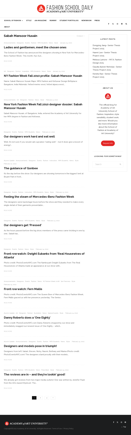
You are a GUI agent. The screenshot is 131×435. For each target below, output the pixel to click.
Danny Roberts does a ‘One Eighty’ (27, 317)
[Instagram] (117, 23)
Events (27, 43)
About (7, 27)
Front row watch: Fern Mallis (23, 289)
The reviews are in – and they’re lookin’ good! (34, 374)
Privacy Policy (69, 429)
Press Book (45, 370)
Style (28, 20)
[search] (120, 164)
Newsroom (86, 20)
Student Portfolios (69, 20)
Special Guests (53, 313)
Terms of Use (57, 429)
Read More (8, 61)
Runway (53, 20)
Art (5, 71)
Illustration (37, 313)
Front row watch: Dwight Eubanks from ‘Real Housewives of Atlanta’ (44, 255)
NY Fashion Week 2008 (51, 281)
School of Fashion (12, 20)
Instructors (53, 160)
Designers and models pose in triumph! (30, 346)
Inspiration (25, 71)
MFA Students (43, 43)
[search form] (105, 164)
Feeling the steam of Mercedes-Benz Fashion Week (39, 196)
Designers (20, 43)
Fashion (33, 43)
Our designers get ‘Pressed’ (23, 225)
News (51, 43)
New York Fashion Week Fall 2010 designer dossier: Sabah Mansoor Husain (43, 106)
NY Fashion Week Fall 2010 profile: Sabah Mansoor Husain (43, 75)
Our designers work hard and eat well (29, 136)
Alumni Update (9, 160)
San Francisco (65, 281)
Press (97, 20)
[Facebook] (109, 23)
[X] (113, 23)
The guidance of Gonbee (21, 168)
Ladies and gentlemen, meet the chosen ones (35, 47)
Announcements (9, 43)
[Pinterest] (122, 23)
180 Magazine (41, 20)
